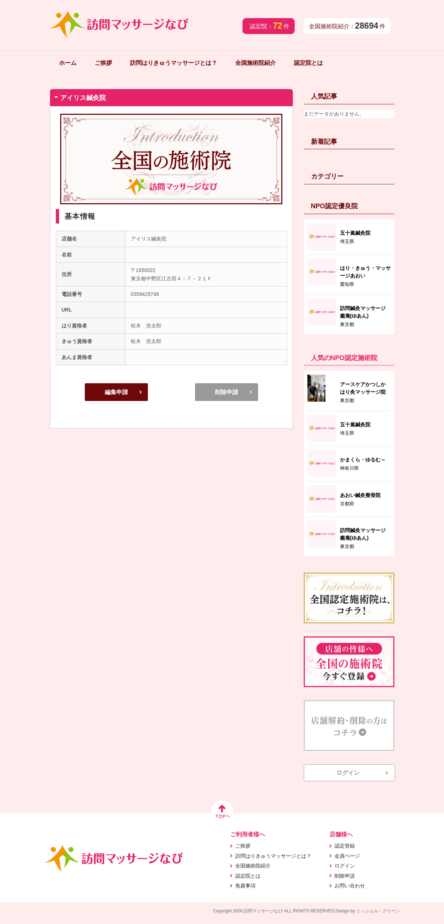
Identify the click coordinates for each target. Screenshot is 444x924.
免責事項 (245, 886)
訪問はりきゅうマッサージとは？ (173, 63)
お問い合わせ (350, 886)
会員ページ (347, 856)
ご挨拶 (103, 63)
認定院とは (308, 63)
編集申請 (116, 392)
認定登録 (345, 846)
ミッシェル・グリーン (378, 910)
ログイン (348, 773)
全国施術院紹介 (255, 63)
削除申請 (226, 392)
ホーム (67, 63)
